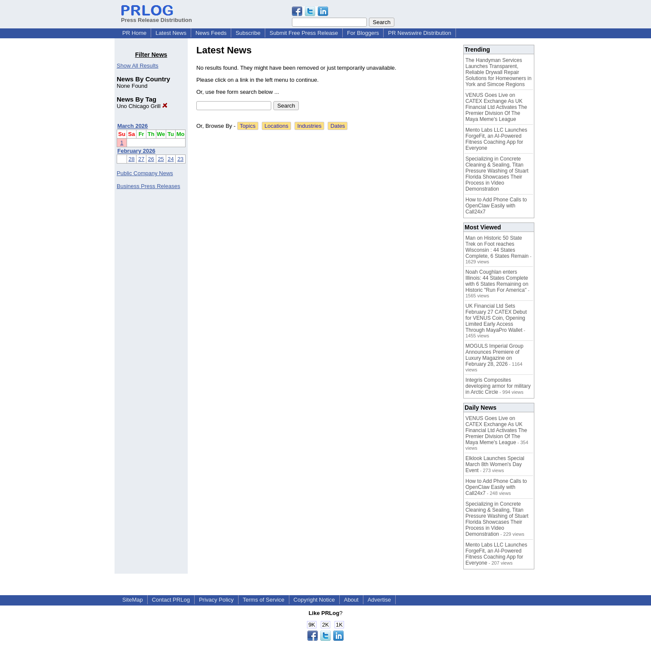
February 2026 (136, 151)
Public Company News (145, 173)
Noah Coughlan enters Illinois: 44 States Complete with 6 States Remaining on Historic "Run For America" (496, 281)
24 (170, 159)
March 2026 (133, 126)
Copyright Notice (314, 599)
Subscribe (248, 33)
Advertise (379, 599)
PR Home (134, 33)
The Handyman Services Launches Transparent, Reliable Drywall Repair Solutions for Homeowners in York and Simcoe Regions (498, 72)
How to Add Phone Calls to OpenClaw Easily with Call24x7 (496, 206)
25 (161, 159)
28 (131, 159)
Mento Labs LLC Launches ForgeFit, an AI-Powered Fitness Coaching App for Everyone (496, 139)
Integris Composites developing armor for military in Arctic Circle (497, 386)
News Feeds (210, 33)
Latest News (170, 33)
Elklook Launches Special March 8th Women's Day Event (494, 464)
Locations (276, 126)
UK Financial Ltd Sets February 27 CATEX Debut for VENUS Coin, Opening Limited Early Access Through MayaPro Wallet (496, 318)
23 (180, 159)
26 (151, 159)
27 (141, 159)
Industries (309, 126)
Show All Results (137, 65)
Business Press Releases (148, 186)
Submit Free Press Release (304, 33)
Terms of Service (264, 599)
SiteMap (132, 599)
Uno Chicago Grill (142, 106)
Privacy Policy (216, 599)
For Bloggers (363, 33)
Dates (337, 126)
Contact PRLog (171, 599)
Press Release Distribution (156, 16)
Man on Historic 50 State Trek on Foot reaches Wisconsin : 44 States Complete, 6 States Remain (497, 247)
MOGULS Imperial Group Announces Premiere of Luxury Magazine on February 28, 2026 (494, 355)
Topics (248, 126)
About (351, 599)
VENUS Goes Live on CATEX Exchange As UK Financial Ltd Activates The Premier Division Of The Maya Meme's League (496, 107)
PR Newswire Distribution (419, 33)
